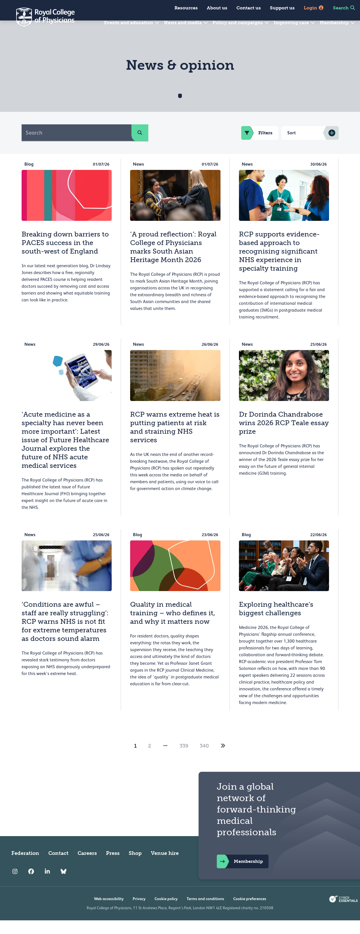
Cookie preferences (249, 912)
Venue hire (165, 867)
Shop (135, 867)
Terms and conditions (205, 912)
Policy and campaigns (241, 22)
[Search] (77, 146)
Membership (337, 22)
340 (204, 759)
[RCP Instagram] (15, 885)
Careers (87, 867)
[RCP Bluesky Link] (63, 885)
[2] (223, 759)
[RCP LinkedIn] (47, 885)
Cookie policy (166, 912)
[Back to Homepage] (41, 17)
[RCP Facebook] (31, 885)
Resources (186, 8)
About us (217, 8)
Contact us (248, 8)
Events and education (132, 22)
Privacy (139, 912)
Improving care (295, 22)
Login (314, 8)
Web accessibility (109, 912)
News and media (186, 22)
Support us (282, 8)
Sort (291, 146)
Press (113, 867)
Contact (58, 867)
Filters (256, 146)
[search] (139, 146)
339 (184, 759)
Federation (25, 867)
